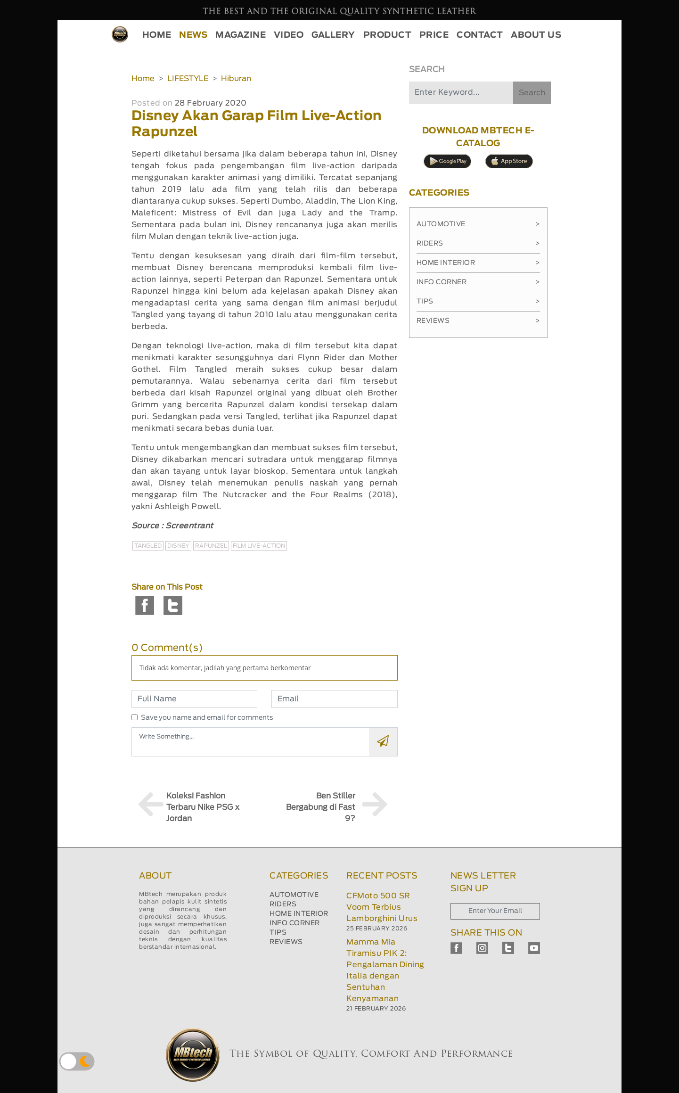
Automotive (478, 224)
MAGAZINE (240, 35)
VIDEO (289, 35)
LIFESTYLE (187, 78)
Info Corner (478, 282)
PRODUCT (387, 35)
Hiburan (236, 78)
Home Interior (478, 263)
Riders (478, 243)
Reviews (478, 321)
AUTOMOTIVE (294, 895)
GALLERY (333, 35)
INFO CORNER (295, 923)
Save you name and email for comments (207, 718)
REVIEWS (286, 942)
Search (532, 93)
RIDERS (283, 904)
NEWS (193, 35)
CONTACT (480, 35)
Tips (478, 301)
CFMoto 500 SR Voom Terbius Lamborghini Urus (381, 907)
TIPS (278, 932)
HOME (157, 35)
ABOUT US (536, 35)
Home (143, 78)
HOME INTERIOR (299, 914)
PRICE (434, 35)
